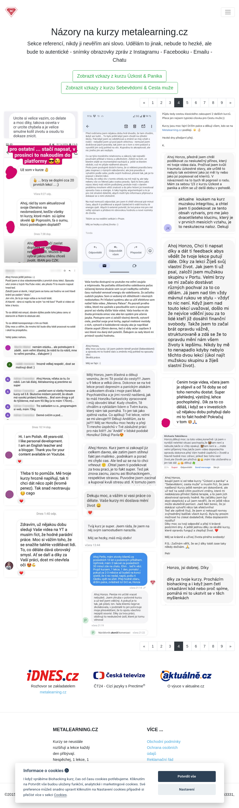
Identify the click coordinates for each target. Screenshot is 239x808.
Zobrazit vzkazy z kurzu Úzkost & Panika (119, 76)
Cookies (60, 795)
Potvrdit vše (187, 776)
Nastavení (187, 789)
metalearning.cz (53, 692)
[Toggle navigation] (228, 12)
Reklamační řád (160, 759)
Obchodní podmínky (164, 741)
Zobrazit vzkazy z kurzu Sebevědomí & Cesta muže (119, 87)
